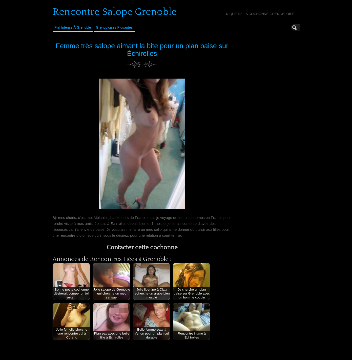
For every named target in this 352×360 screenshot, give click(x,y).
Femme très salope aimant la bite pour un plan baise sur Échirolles (142, 49)
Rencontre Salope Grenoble (115, 11)
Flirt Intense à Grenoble (73, 27)
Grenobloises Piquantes (114, 27)
